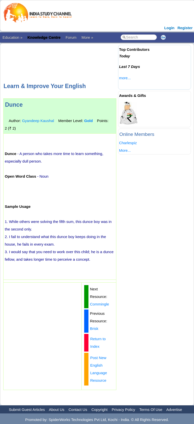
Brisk (94, 328)
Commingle (99, 304)
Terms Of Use (150, 409)
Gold (88, 121)
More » (87, 37)
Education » (12, 37)
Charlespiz (128, 143)
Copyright (99, 409)
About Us (56, 409)
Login (169, 28)
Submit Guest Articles (27, 409)
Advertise (174, 409)
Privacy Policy (123, 409)
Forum (71, 37)
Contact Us (78, 409)
